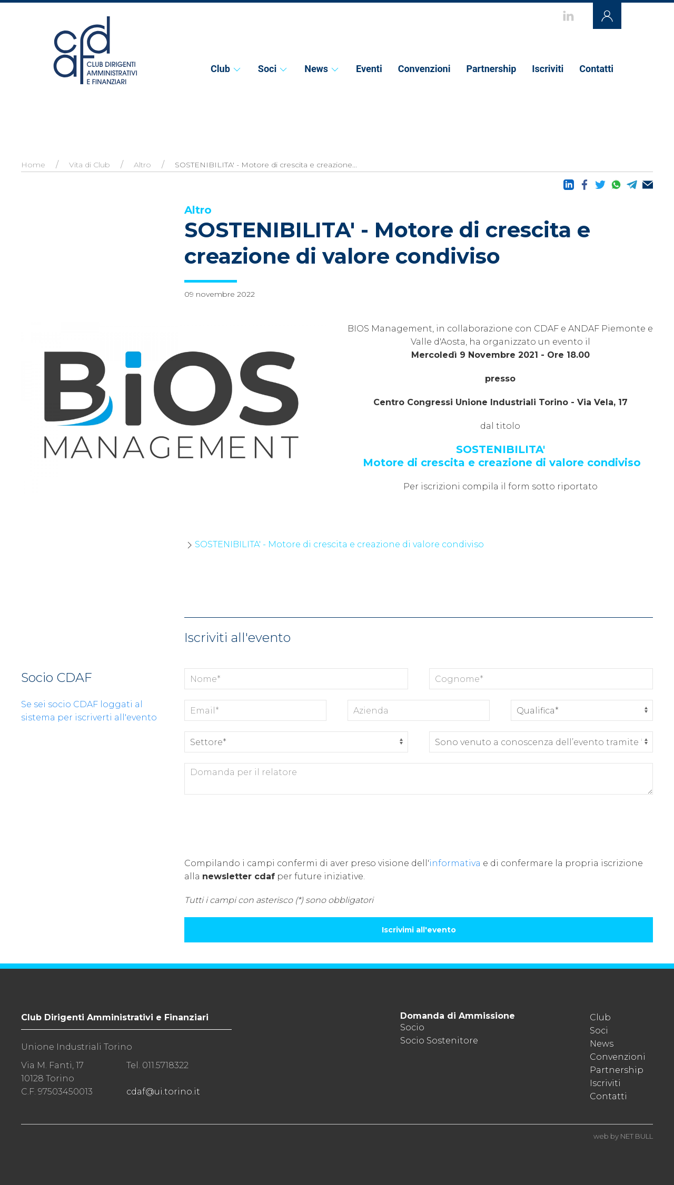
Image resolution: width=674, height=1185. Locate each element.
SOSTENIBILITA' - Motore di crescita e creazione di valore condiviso (339, 544)
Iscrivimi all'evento (419, 930)
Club (226, 69)
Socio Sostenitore (439, 1041)
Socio (412, 1027)
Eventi (369, 68)
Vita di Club (89, 164)
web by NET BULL (623, 1136)
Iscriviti (547, 68)
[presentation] (264, 825)
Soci (273, 69)
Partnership (491, 68)
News (322, 69)
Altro (142, 164)
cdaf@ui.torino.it (163, 1092)
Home (33, 164)
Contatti (596, 68)
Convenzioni (424, 68)
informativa (455, 863)
